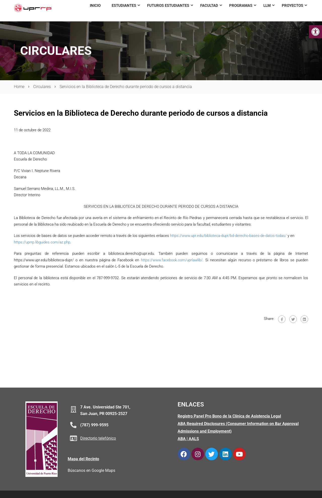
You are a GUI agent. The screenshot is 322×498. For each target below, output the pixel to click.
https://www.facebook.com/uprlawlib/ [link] (172, 260)
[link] (315, 31)
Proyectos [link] (292, 5)
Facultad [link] (209, 5)
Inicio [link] (95, 5)
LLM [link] (267, 5)
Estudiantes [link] (124, 5)
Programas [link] (240, 5)
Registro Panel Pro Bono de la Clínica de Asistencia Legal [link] (229, 416)
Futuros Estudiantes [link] (168, 5)
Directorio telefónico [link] (98, 438)
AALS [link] (194, 438)
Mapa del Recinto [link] (83, 458)
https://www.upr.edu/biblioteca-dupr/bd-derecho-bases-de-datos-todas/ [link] (228, 235)
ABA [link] (182, 438)
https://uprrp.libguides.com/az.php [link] (42, 242)
